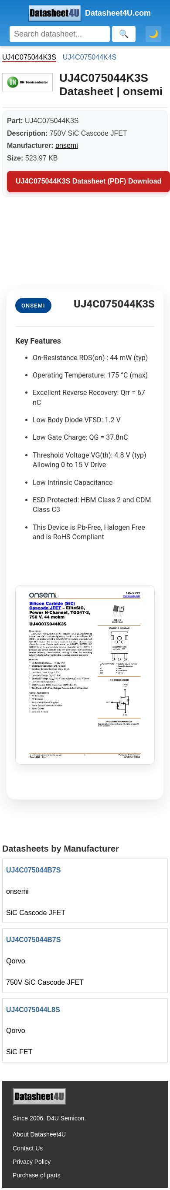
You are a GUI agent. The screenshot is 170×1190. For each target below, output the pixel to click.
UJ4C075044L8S (33, 1009)
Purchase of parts (37, 1175)
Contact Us (28, 1148)
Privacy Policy (32, 1161)
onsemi (66, 145)
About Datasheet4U (39, 1134)
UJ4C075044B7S (33, 870)
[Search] (60, 34)
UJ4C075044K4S (90, 57)
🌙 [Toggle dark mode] (153, 34)
